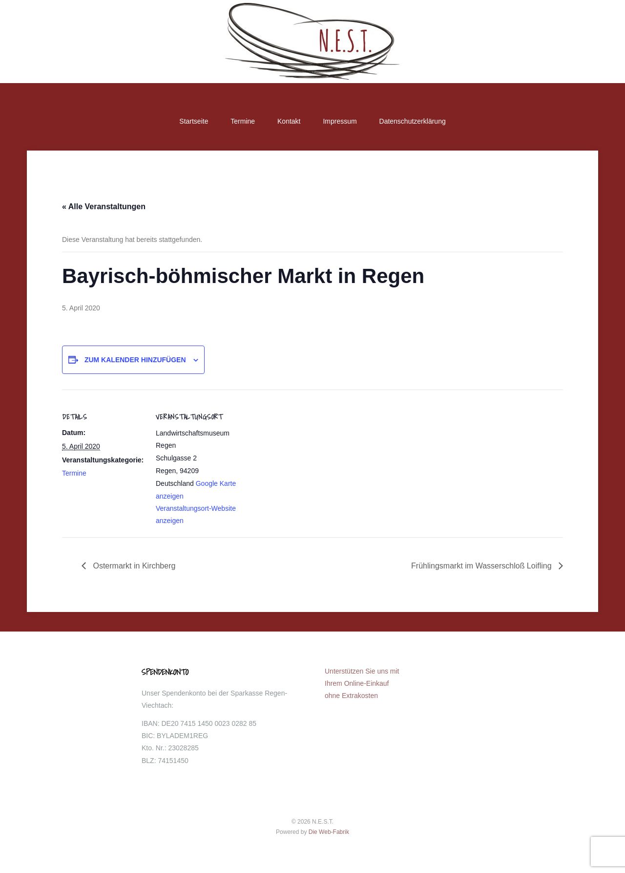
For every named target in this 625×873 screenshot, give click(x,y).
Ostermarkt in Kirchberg (133, 566)
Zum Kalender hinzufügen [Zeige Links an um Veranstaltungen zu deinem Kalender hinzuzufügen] (135, 360)
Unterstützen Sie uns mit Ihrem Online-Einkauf (362, 683)
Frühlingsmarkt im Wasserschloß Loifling (482, 566)
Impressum (339, 121)
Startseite (193, 121)
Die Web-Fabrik (329, 832)
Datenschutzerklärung (412, 121)
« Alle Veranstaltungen (104, 206)
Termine (242, 121)
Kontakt (288, 121)
